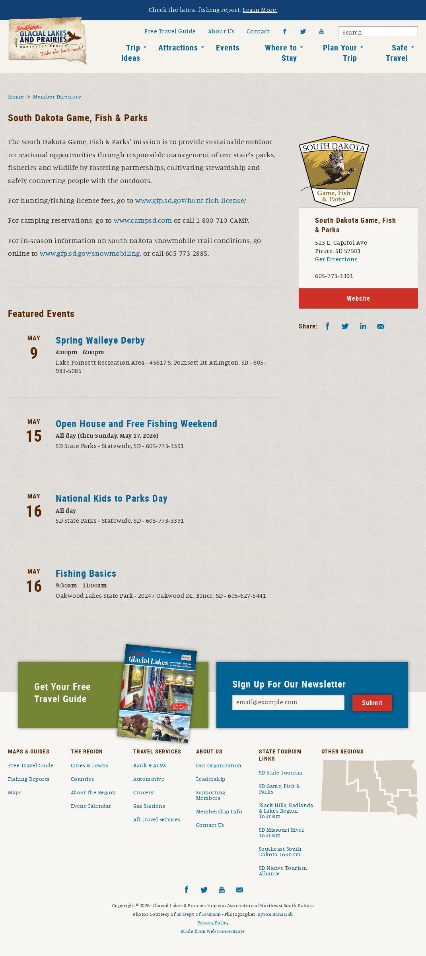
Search (352, 32)
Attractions (178, 47)
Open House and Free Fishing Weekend (137, 423)
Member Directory (57, 97)
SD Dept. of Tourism (199, 914)
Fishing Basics (86, 573)
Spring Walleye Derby (100, 340)
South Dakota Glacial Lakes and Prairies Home (48, 41)
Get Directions (336, 259)
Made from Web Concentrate (213, 931)
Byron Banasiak (275, 914)
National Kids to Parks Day (112, 498)
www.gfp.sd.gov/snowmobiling (90, 253)
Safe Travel (397, 52)
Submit (411, 33)
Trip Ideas (130, 52)
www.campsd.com (143, 220)
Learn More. (260, 10)
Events (228, 47)
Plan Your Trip (340, 52)
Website (358, 298)
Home (16, 97)
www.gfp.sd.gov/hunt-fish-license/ (191, 201)
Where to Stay (281, 52)
